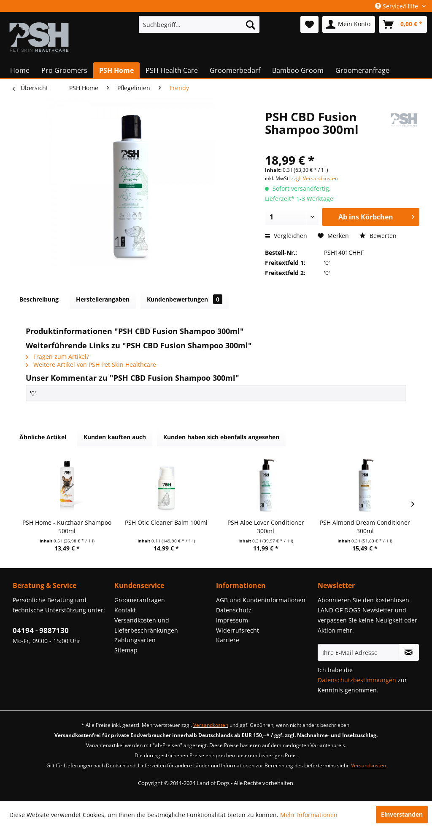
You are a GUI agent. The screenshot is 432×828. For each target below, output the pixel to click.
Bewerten (378, 236)
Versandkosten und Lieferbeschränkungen (146, 625)
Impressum (232, 620)
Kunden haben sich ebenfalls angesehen (221, 437)
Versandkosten (210, 725)
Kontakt (125, 610)
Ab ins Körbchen (376, 216)
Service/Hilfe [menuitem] (397, 6)
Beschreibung (39, 299)
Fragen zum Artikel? (57, 357)
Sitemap (126, 650)
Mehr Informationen (309, 815)
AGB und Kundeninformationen (260, 600)
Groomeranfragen (139, 600)
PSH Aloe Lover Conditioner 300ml (265, 526)
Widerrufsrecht (237, 630)
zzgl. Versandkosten (314, 178)
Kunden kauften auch (115, 437)
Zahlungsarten (135, 640)
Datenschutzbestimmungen (357, 680)
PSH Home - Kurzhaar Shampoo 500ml (66, 526)
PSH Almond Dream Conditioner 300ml (365, 526)
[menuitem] (199, 24)
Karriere (227, 640)
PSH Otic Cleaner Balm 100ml (166, 522)
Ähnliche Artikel (42, 437)
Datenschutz (233, 610)
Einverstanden (402, 814)
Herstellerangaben (103, 299)
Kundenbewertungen (184, 299)
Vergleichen (286, 236)
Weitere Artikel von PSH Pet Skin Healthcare (91, 365)
